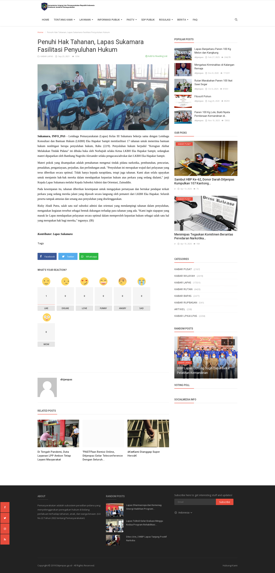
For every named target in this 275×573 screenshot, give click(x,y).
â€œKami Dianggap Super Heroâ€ (144, 453)
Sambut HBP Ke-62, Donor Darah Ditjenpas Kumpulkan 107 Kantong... (204, 181)
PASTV (132, 19)
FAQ (195, 19)
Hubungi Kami (230, 565)
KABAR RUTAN (183, 289)
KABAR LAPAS (45, 56)
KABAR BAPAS (183, 295)
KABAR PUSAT (183, 269)
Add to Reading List (156, 56)
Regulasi (166, 19)
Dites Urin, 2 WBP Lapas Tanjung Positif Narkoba (146, 538)
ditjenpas (66, 379)
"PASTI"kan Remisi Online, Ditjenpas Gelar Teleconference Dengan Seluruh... (103, 455)
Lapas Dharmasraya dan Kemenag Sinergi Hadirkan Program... (144, 507)
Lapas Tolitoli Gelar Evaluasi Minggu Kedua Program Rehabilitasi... (144, 523)
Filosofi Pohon (202, 96)
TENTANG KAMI (64, 19)
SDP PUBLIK (148, 19)
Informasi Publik (110, 19)
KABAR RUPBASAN (185, 302)
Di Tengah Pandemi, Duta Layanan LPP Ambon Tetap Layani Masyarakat (54, 455)
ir (175, 188)
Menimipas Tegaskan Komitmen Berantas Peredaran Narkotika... (203, 236)
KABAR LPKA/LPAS (185, 315)
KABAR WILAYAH (184, 275)
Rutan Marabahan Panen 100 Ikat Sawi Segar (213, 82)
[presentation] (224, 342)
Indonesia (184, 512)
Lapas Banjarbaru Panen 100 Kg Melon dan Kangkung (212, 50)
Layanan (86, 19)
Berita (182, 19)
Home (45, 19)
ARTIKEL (179, 309)
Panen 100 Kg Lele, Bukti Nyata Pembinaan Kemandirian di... (212, 114)
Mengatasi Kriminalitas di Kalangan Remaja (214, 66)
